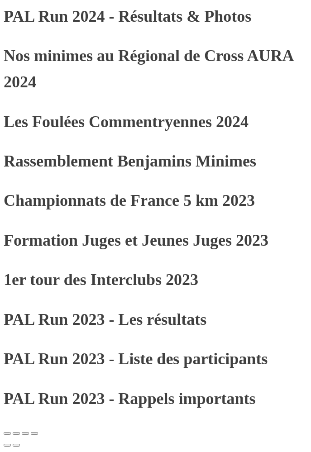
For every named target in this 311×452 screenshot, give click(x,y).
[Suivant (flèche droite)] (16, 445)
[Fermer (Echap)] (34, 433)
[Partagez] (25, 433)
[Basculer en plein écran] (16, 433)
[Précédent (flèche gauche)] (7, 445)
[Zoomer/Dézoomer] (7, 433)
